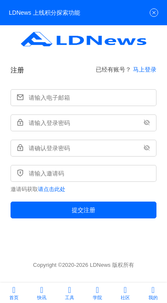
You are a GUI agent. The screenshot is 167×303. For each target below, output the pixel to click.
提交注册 (83, 210)
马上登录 (144, 69)
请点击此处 (51, 189)
